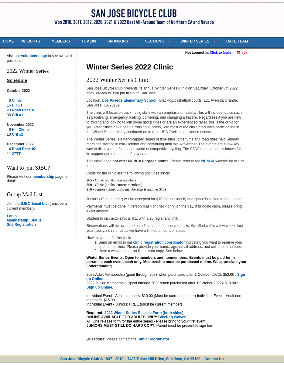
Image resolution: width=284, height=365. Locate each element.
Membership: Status (24, 220)
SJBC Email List (35, 203)
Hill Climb (20, 129)
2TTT (16, 154)
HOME (8, 41)
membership (43, 176)
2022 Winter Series (28, 71)
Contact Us (214, 359)
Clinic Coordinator (153, 339)
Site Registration (21, 224)
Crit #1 (17, 115)
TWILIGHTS (30, 41)
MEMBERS (60, 41)
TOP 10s (88, 41)
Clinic (17, 100)
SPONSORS (118, 41)
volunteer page (34, 56)
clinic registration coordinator (159, 242)
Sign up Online (99, 287)
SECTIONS (154, 41)
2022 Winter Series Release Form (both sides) (143, 313)
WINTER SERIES (195, 41)
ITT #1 (17, 105)
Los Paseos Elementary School (129, 100)
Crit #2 (17, 134)
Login (12, 216)
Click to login (220, 52)
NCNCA (207, 161)
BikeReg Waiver (172, 317)
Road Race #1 (24, 110)
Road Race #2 (24, 149)
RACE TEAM (237, 41)
